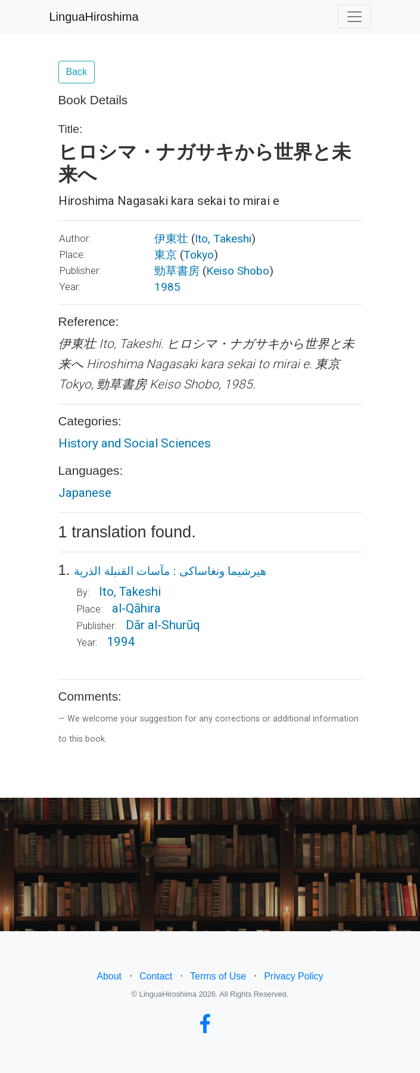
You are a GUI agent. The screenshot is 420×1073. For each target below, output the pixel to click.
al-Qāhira (136, 608)
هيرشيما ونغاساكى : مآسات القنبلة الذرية (170, 571)
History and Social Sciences (134, 443)
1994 (121, 642)
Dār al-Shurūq (163, 625)
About (109, 976)
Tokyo (198, 255)
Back (77, 72)
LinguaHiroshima (94, 16)
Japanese (84, 493)
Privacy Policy (293, 976)
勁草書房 (177, 271)
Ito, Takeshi (223, 238)
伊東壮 (171, 238)
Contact (155, 976)
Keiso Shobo (237, 271)
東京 (165, 255)
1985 (167, 287)
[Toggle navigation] (354, 17)
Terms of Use (218, 976)
